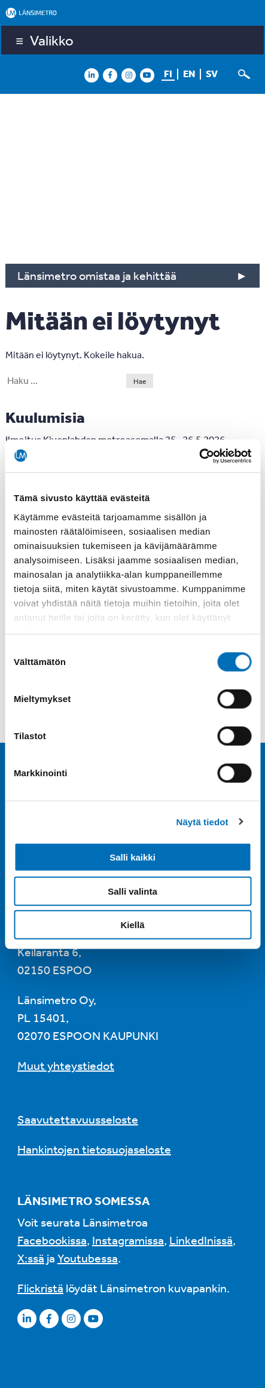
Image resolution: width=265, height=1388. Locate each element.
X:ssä (30, 1258)
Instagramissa (128, 1240)
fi (168, 74)
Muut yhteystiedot (65, 1065)
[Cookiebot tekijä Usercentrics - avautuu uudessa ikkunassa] (199, 455)
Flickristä (40, 1288)
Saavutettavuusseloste (77, 1119)
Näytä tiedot (202, 821)
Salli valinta (132, 891)
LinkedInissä (201, 1240)
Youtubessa (87, 1258)
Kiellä (132, 925)
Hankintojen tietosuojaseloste (94, 1149)
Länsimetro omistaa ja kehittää (96, 275)
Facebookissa (52, 1240)
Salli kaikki (132, 857)
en (189, 74)
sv (212, 74)
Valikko (52, 40)
